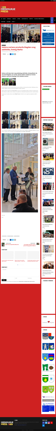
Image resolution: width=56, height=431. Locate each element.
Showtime (3, 21)
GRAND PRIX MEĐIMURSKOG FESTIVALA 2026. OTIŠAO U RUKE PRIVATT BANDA (48, 210)
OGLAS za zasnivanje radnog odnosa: (48, 37)
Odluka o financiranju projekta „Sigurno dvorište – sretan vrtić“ (20, 261)
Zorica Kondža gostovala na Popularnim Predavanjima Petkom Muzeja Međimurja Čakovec (48, 272)
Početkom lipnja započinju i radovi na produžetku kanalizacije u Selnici (33, 261)
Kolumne (8, 21)
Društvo (31, 18)
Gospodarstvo (25, 18)
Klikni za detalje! (48, 44)
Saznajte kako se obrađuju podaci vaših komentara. (27, 281)
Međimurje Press (6, 51)
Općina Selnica (3, 45)
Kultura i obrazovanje (39, 18)
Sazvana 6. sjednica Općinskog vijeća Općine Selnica (7, 261)
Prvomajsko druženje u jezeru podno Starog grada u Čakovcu (29, 245)
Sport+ (13, 21)
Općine (18, 18)
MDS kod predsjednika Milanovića (12, 244)
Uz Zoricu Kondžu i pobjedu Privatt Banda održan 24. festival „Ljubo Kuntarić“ (48, 193)
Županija (9, 18)
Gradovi (14, 18)
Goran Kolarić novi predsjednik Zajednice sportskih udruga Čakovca (47, 256)
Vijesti (4, 18)
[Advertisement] (37, 9)
